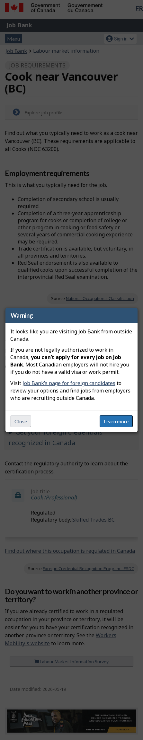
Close (20, 421)
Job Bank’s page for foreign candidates (68, 383)
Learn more (116, 421)
